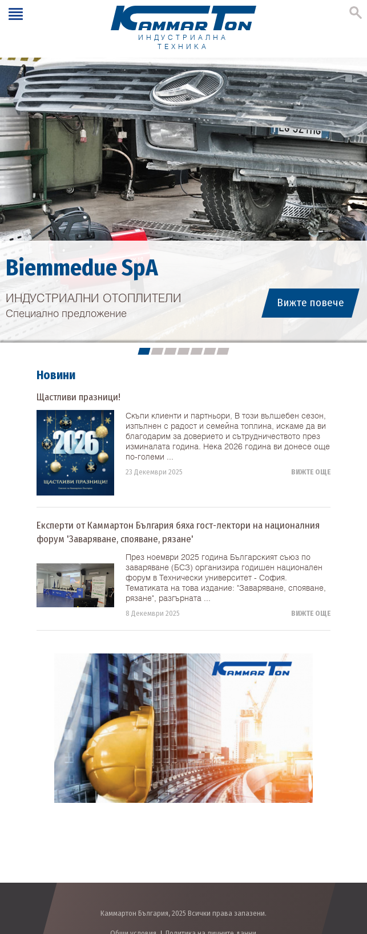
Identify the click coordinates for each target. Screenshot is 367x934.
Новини (56, 375)
